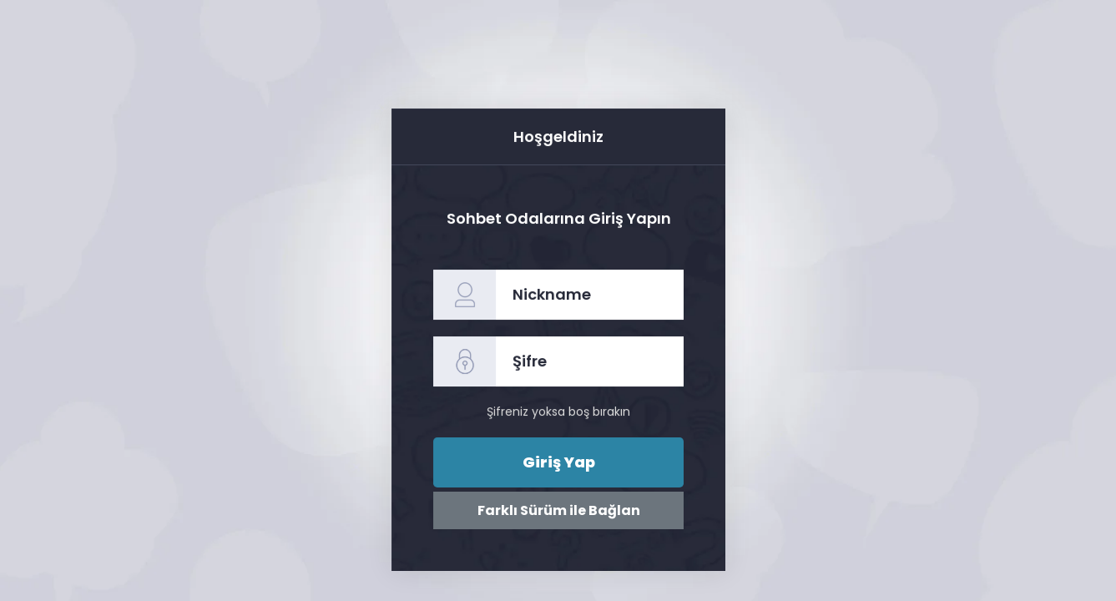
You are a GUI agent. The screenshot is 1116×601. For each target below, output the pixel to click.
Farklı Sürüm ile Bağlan (558, 510)
